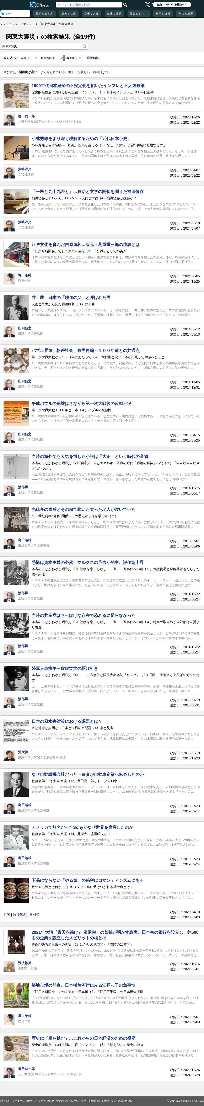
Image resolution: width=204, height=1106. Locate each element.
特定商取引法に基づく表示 (71, 1100)
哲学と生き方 (44, 13)
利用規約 (5, 1100)
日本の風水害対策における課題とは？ (67, 721)
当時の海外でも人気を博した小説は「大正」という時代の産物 (90, 456)
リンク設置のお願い (122, 1100)
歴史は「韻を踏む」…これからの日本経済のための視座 (83, 1038)
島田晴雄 (24, 540)
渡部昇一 (24, 487)
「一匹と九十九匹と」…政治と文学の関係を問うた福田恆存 (88, 191)
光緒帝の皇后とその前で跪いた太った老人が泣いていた (83, 509)
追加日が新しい (79, 72)
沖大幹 (23, 752)
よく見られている (52, 72)
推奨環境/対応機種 (98, 1100)
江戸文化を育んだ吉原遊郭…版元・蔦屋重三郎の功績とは (86, 244)
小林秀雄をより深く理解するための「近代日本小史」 (81, 138)
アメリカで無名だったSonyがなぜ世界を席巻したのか (82, 827)
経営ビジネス (138, 13)
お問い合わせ (46, 1100)
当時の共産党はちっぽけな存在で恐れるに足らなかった (83, 615)
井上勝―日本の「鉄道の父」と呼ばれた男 (71, 297)
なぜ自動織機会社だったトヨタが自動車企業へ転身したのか (88, 774)
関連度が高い (28, 72)
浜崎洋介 (24, 169)
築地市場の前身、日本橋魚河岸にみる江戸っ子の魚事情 (83, 985)
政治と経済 (186, 13)
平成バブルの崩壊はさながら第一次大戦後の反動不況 (81, 403)
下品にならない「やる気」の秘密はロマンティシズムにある (88, 880)
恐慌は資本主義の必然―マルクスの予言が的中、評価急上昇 (88, 562)
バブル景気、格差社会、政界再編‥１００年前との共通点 (86, 350)
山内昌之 (24, 328)
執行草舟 (19, 915)
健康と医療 (114, 13)
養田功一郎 (26, 116)
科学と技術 (163, 13)
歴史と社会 (68, 13)
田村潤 (34, 915)
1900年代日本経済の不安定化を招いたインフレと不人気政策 (88, 85)
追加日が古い (102, 72)
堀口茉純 (24, 275)
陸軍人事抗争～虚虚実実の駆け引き (65, 668)
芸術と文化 (91, 13)
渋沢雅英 (24, 963)
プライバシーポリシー (24, 1100)
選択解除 (93, 58)
